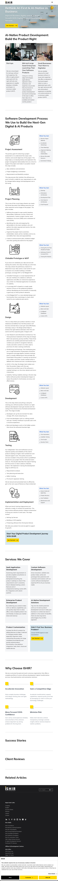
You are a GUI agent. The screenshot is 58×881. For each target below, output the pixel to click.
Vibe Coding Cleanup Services (12, 839)
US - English (45, 790)
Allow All (48, 877)
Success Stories (9, 809)
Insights (7, 807)
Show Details (51, 873)
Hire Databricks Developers (11, 835)
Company (7, 805)
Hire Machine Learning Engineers (13, 827)
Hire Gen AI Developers (11, 829)
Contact (7, 815)
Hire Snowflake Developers (12, 833)
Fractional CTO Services (11, 843)
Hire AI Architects (9, 825)
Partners (7, 811)
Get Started (11, 25)
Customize (29, 877)
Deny (10, 877)
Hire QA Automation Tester (12, 837)
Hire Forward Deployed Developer (13, 831)
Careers (7, 813)
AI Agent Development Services (13, 841)
